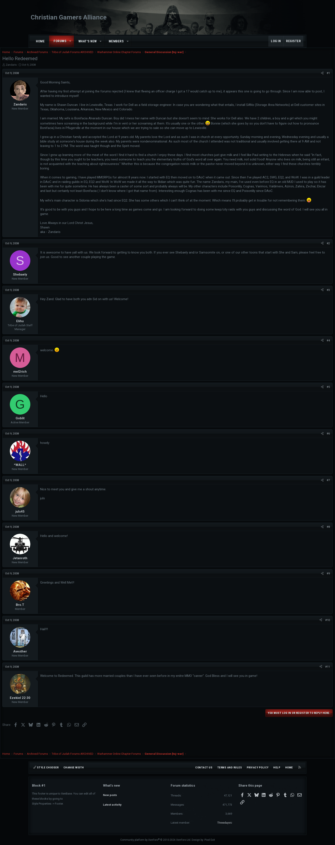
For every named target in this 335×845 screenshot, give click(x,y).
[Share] (292, 77)
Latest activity (112, 800)
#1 (298, 77)
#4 (298, 358)
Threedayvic (224, 822)
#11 (297, 684)
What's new (87, 41)
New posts (110, 793)
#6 (298, 451)
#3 (298, 307)
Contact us (203, 767)
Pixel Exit (209, 839)
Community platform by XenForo (155, 839)
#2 (298, 261)
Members (116, 41)
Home (40, 41)
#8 (298, 544)
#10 (297, 637)
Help (276, 767)
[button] (70, 41)
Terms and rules (229, 767)
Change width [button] (73, 767)
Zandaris (40, 69)
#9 (298, 591)
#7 (298, 498)
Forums (60, 41)
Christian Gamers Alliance (69, 17)
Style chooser (46, 767)
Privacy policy (258, 767)
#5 (298, 404)
